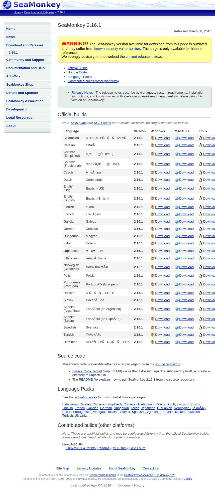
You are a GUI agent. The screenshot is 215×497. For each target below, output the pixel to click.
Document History (131, 485)
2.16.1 (13, 52)
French (80, 408)
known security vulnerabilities (117, 49)
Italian (135, 408)
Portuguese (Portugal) (89, 412)
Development (16, 109)
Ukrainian (81, 415)
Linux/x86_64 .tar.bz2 (81, 448)
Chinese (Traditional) (139, 404)
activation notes (85, 397)
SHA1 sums (102, 123)
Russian (113, 412)
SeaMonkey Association (24, 101)
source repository (167, 364)
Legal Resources (19, 117)
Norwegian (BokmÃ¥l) (189, 408)
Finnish (67, 408)
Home (17, 12)
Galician (92, 408)
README (86, 379)
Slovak (125, 412)
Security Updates (88, 468)
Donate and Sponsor (22, 93)
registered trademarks (102, 474)
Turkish (67, 415)
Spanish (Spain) (174, 412)
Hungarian (121, 408)
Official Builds (77, 68)
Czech (160, 404)
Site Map (62, 468)
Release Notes (82, 92)
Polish (66, 412)
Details (187, 478)
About (11, 126)
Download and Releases (39, 12)
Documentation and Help (25, 68)
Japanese (148, 408)
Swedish (193, 412)
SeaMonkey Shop (19, 84)
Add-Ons (13, 76)
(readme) (104, 448)
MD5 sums (78, 123)
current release (138, 57)
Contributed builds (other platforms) (93, 81)
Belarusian (70, 404)
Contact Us (151, 468)
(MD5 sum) (120, 448)
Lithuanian (164, 408)
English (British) (188, 404)
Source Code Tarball (87, 371)
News (10, 37)
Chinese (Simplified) (107, 404)
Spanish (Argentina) (146, 412)
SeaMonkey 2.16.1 (79, 25)
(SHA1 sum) (137, 448)
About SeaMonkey (122, 468)
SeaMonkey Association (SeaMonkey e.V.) (149, 474)
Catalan (85, 404)
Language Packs (80, 77)
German (106, 408)
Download (162, 138)
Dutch (170, 404)
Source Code (77, 72)
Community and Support (25, 60)
